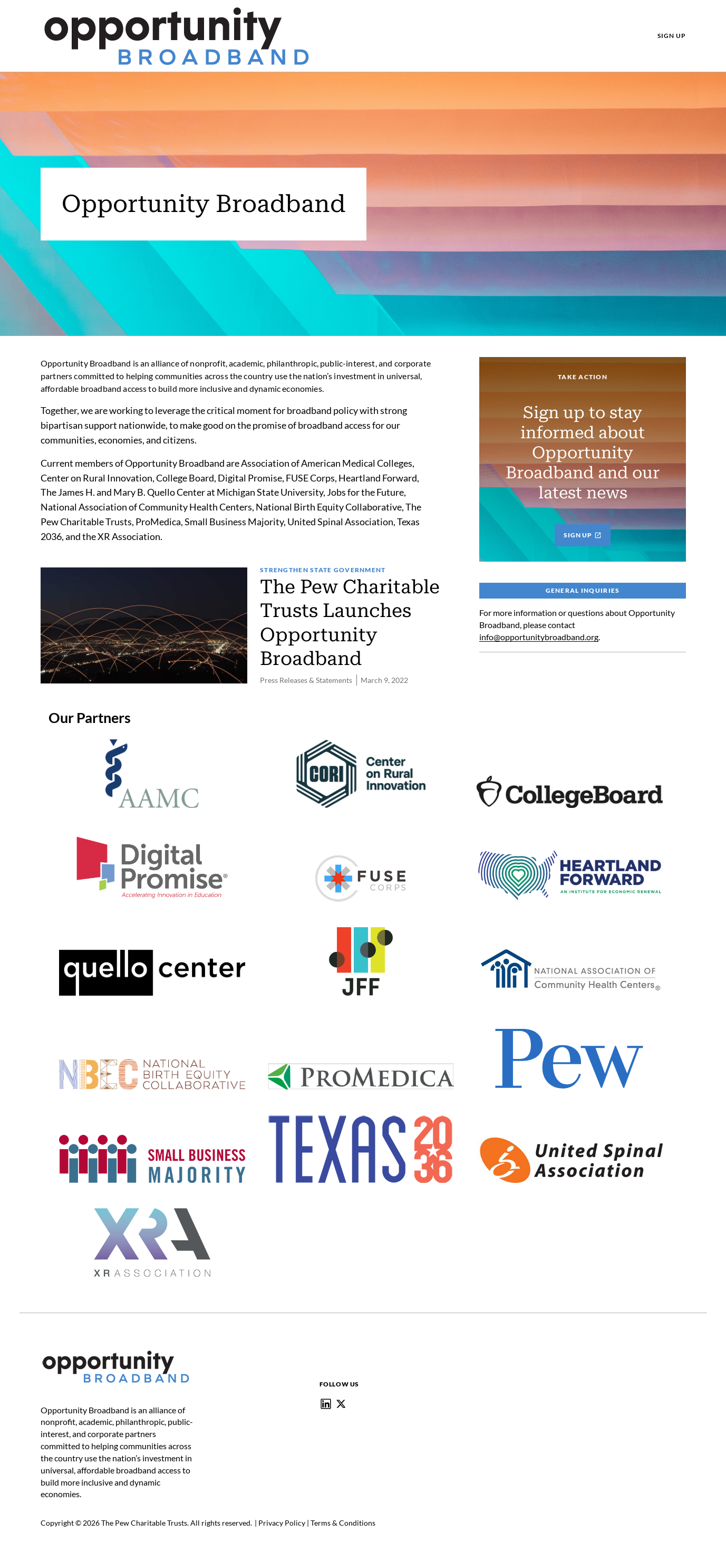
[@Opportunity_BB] (341, 1403)
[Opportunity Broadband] (326, 1402)
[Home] (116, 1351)
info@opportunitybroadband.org (538, 636)
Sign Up (582, 534)
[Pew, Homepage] (176, 35)
